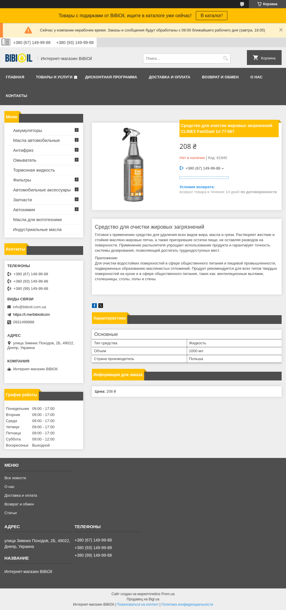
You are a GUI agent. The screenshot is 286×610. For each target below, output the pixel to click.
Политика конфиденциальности (187, 604)
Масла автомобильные (36, 140)
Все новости (15, 478)
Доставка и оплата (169, 77)
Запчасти (22, 199)
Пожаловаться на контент (137, 604)
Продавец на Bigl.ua (143, 599)
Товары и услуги (54, 77)
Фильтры (22, 179)
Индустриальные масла (37, 229)
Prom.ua (168, 594)
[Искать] (225, 58)
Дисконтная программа (111, 77)
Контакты (16, 96)
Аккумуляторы (27, 130)
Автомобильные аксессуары (42, 189)
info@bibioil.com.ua (29, 307)
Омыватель (24, 160)
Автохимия (24, 209)
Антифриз (23, 150)
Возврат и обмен (220, 77)
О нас (256, 77)
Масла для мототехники (37, 219)
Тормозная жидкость (34, 170)
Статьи (10, 513)
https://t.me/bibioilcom (31, 314)
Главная (15, 77)
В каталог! (211, 15)
